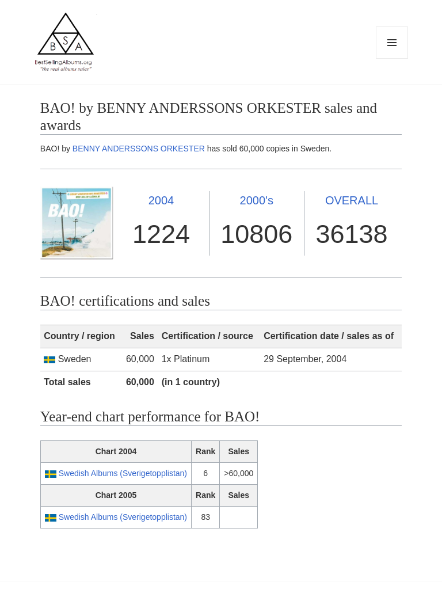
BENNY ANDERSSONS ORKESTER (139, 148)
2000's (256, 200)
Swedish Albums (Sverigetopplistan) (123, 473)
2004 (161, 200)
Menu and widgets (392, 58)
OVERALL (351, 200)
